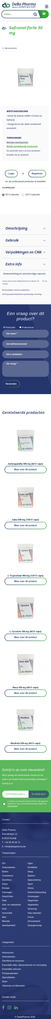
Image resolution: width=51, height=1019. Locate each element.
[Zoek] (35, 14)
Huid (4, 909)
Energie (6, 888)
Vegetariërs (33, 905)
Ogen (30, 863)
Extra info (13, 264)
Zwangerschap (35, 925)
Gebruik (11, 240)
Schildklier (33, 867)
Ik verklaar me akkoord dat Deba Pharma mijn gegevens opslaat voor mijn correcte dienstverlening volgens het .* (27, 803)
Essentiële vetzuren (11, 969)
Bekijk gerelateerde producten (22, 146)
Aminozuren (8, 952)
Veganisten (33, 900)
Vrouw (31, 917)
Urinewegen (33, 896)
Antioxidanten (8, 867)
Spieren (31, 876)
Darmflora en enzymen (13, 961)
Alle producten (9, 48)
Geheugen (7, 892)
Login (11, 173)
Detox (5, 884)
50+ (4, 863)
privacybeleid (12, 806)
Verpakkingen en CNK (23, 252)
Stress (31, 888)
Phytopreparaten (10, 973)
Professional (28, 327)
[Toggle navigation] (46, 6)
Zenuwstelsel (34, 921)
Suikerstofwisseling (37, 892)
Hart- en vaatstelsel (11, 905)
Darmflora (7, 880)
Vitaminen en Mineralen (13, 986)
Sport (30, 884)
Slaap (30, 871)
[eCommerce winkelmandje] (43, 14)
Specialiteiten (8, 977)
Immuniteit (7, 913)
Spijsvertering (34, 880)
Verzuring (32, 909)
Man (4, 917)
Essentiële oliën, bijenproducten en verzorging (24, 965)
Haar (4, 900)
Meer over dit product (25, 469)
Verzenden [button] (10, 384)
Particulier (10, 327)
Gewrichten (7, 896)
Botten (5, 871)
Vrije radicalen (34, 913)
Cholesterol (7, 876)
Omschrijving (16, 228)
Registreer (37, 173)
